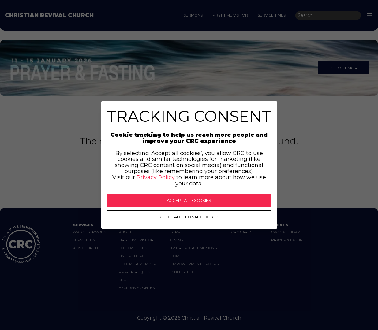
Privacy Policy (156, 177)
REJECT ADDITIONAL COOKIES (189, 216)
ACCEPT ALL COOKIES (189, 200)
